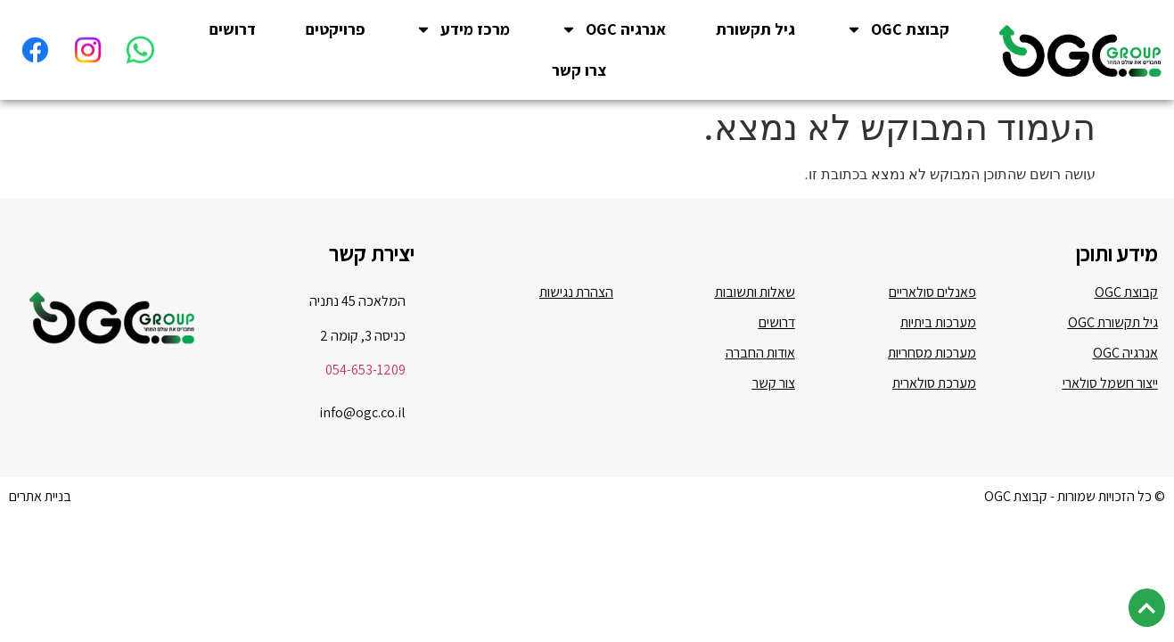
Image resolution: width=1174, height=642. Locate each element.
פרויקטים (335, 29)
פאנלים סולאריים (932, 274)
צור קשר (773, 365)
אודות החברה (760, 334)
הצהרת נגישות (576, 274)
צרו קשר (579, 70)
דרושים (232, 29)
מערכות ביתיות (938, 304)
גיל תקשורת (755, 29)
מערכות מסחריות (932, 334)
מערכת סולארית (934, 365)
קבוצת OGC (897, 29)
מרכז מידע (462, 29)
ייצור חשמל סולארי (1110, 365)
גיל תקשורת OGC (1113, 304)
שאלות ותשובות (755, 274)
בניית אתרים (40, 478)
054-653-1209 (365, 351)
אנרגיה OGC (613, 29)
